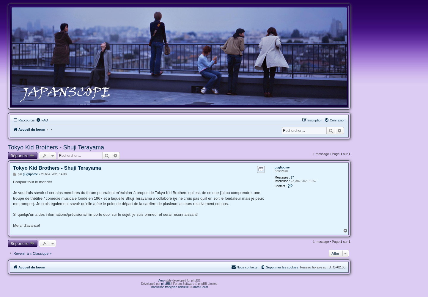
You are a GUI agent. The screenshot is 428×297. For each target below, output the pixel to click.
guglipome (282, 167)
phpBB (165, 283)
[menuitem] (42, 120)
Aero (161, 280)
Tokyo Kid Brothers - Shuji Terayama (56, 147)
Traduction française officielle (169, 287)
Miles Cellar (200, 287)
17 (292, 177)
